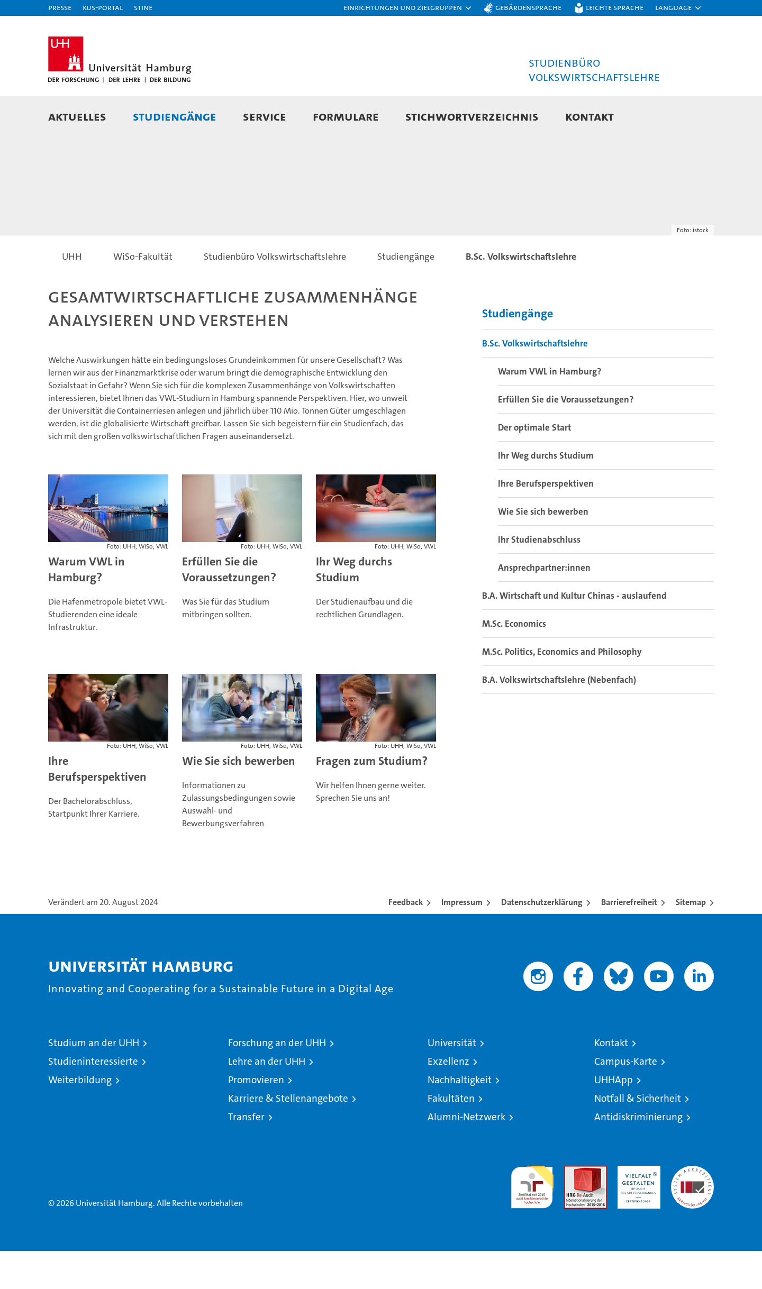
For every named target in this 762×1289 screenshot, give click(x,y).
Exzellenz (448, 1099)
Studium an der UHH (93, 1080)
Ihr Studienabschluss (539, 577)
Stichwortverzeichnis (472, 116)
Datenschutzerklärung (542, 940)
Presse (59, 7)
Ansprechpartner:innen (544, 605)
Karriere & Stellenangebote (288, 1136)
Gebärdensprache (528, 7)
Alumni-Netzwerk (466, 1155)
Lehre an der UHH (266, 1099)
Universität (452, 1080)
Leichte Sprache (614, 7)
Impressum (462, 940)
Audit (574, 1209)
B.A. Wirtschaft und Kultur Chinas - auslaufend (574, 633)
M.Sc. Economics (514, 662)
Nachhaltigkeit (460, 1118)
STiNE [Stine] (143, 7)
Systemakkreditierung (692, 1209)
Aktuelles (77, 116)
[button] (408, 8)
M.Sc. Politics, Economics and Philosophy (562, 690)
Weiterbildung (80, 1118)
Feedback (405, 940)
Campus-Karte (625, 1099)
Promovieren (256, 1118)
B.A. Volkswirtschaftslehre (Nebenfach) (559, 718)
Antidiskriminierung (638, 1155)
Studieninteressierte (93, 1099)
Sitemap (691, 940)
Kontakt (589, 116)
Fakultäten (451, 1136)
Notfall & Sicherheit (637, 1136)
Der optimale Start (534, 465)
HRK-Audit (636, 1209)
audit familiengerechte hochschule (532, 1220)
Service (264, 116)
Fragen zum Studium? (372, 799)
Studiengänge (174, 116)
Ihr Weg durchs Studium (354, 607)
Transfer (246, 1155)
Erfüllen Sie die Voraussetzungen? (229, 607)
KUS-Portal (103, 7)
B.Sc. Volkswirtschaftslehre (535, 381)
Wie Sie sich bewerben (238, 799)
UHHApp (613, 1118)
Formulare (346, 116)
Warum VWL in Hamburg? (86, 607)
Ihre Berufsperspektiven (97, 806)
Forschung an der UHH (277, 1080)
